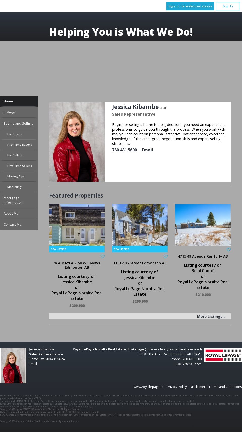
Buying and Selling (18, 123)
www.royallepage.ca (149, 386)
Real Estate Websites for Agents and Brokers (56, 421)
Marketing (14, 187)
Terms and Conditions (225, 386)
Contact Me (13, 224)
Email (147, 150)
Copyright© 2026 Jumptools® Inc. (17, 421)
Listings (10, 112)
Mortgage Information (13, 200)
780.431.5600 (124, 150)
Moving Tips (16, 176)
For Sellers (14, 155)
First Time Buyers (19, 144)
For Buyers (14, 134)
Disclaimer (197, 386)
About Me (11, 213)
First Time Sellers (19, 166)
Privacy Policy (177, 386)
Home (8, 101)
